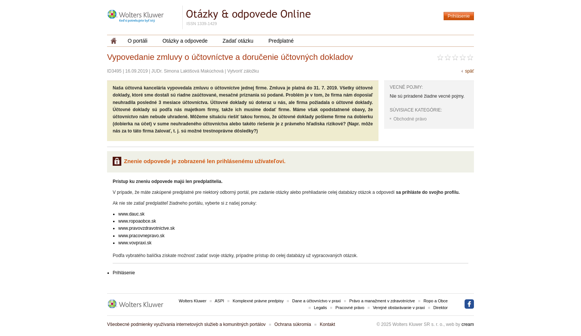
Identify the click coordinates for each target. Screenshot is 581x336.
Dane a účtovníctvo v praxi (316, 301)
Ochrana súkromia (292, 324)
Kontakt (327, 324)
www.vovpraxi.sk (135, 242)
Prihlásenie (459, 16)
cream (468, 324)
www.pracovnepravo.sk (141, 235)
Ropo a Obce (435, 301)
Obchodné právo (410, 119)
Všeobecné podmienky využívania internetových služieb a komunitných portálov (186, 324)
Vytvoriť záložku (243, 71)
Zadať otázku (238, 41)
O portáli (137, 41)
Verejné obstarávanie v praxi (399, 307)
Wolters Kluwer (193, 301)
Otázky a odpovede (185, 41)
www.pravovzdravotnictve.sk (146, 228)
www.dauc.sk (131, 214)
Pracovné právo (349, 307)
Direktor (440, 307)
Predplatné (281, 41)
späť (469, 71)
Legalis (320, 307)
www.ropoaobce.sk (137, 221)
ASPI (219, 301)
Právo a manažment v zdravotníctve (382, 301)
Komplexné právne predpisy (257, 301)
